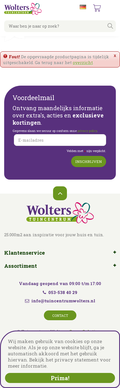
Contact (60, 315)
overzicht (83, 62)
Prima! (60, 378)
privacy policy (87, 131)
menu (111, 8)
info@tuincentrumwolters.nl (63, 300)
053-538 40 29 (60, 292)
